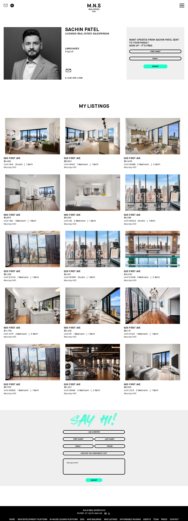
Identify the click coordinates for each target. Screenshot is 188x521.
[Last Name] (109, 439)
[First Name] (155, 51)
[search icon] (12, 5)
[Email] (155, 58)
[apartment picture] (32, 136)
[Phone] (109, 446)
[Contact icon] (6, 5)
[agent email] (67, 71)
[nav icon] (181, 5)
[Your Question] (94, 466)
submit (155, 66)
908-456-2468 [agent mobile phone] (75, 78)
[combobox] (94, 432)
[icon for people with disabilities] (109, 513)
